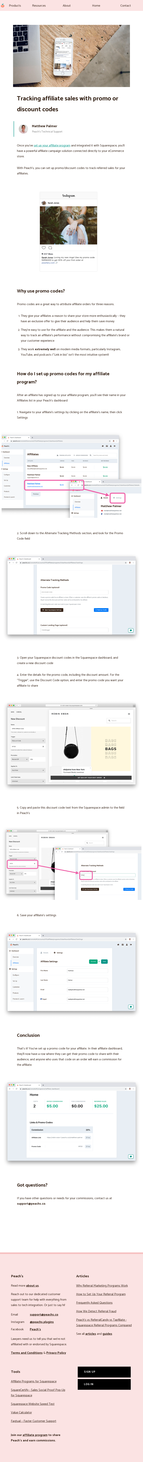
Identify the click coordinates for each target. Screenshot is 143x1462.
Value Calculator (21, 1412)
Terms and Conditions (27, 1353)
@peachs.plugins (42, 1322)
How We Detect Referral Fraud (96, 1311)
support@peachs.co (44, 1314)
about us (32, 1285)
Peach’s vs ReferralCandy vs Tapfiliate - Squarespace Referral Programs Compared (104, 1322)
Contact (125, 5)
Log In (89, 1384)
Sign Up (89, 1372)
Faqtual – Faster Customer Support (33, 1421)
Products (15, 5)
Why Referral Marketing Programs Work (102, 1285)
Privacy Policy (56, 1353)
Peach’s (35, 1329)
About (67, 5)
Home (96, 5)
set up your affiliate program (52, 145)
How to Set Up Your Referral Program (101, 1294)
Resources (39, 5)
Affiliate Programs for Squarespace (33, 1381)
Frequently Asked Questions (94, 1302)
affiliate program (35, 1435)
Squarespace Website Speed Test (33, 1404)
